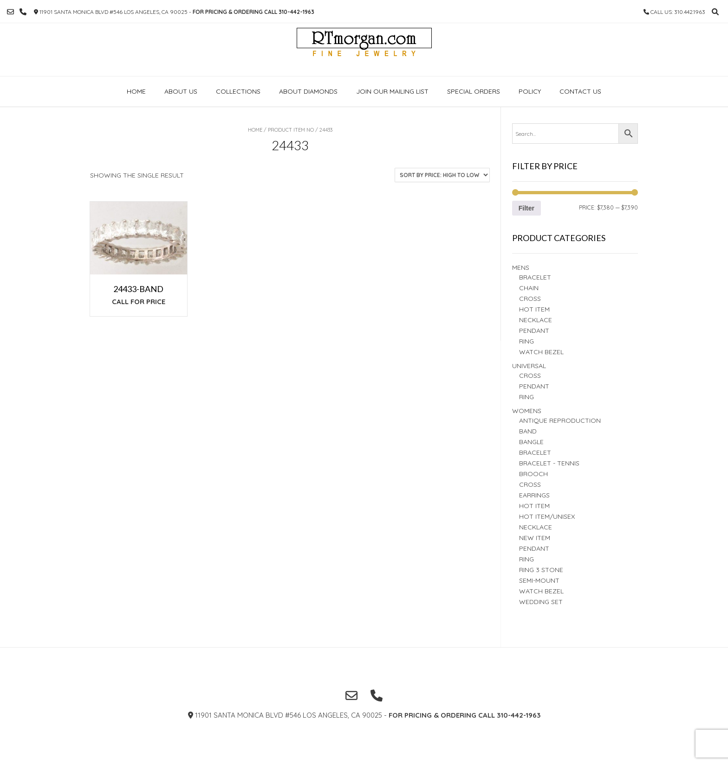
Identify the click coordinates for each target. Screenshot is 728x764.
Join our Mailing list (392, 91)
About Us (180, 91)
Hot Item (534, 309)
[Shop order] (442, 175)
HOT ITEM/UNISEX (547, 516)
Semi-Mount (539, 580)
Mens (520, 267)
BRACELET (535, 277)
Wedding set (541, 602)
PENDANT (534, 386)
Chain (529, 288)
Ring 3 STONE (541, 570)
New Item (534, 538)
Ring (526, 397)
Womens (526, 411)
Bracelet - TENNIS (549, 463)
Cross (530, 298)
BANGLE (531, 442)
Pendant (534, 330)
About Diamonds (308, 91)
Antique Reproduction (560, 420)
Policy (530, 91)
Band (528, 431)
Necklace (535, 320)
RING (526, 341)
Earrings (534, 495)
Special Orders (473, 91)
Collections (238, 91)
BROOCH (533, 474)
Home (136, 91)
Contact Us (580, 91)
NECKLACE (535, 527)
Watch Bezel (541, 352)
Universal (529, 366)
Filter (526, 208)
